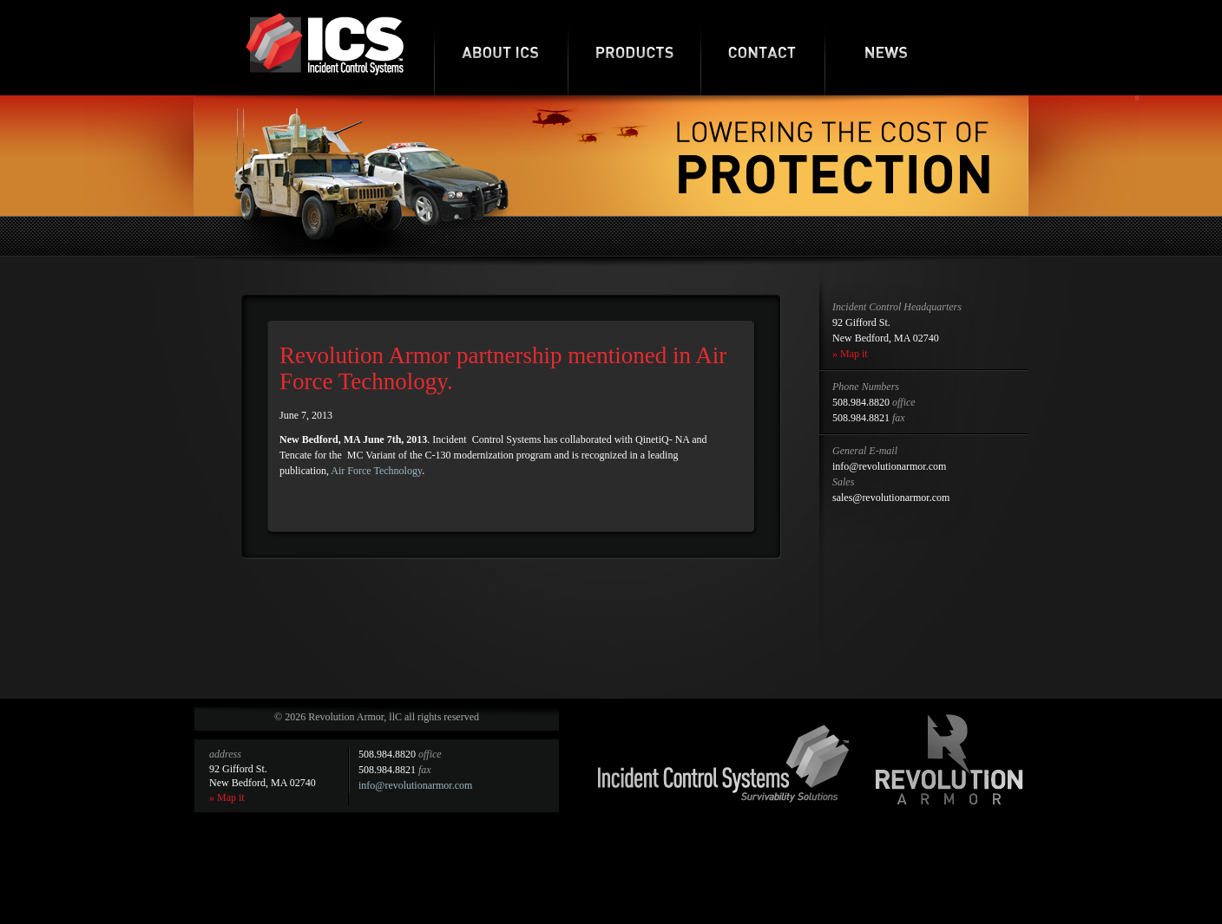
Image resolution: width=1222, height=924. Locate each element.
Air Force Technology (376, 471)
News (886, 47)
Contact (762, 47)
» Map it (850, 354)
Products (634, 47)
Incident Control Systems (724, 763)
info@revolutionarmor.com (889, 466)
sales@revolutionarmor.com (890, 497)
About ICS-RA (501, 47)
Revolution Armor (949, 759)
